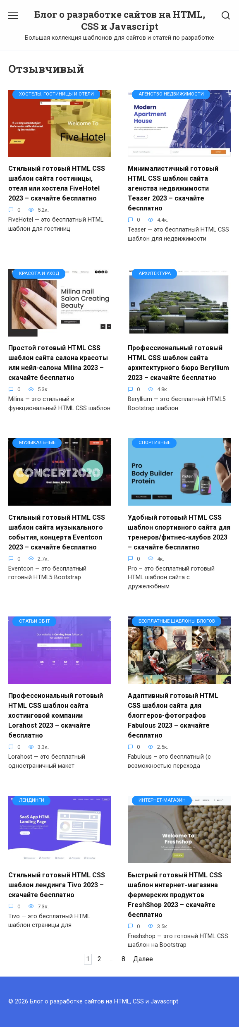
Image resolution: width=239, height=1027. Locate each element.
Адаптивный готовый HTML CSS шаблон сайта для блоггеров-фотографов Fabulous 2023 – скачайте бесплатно (173, 715)
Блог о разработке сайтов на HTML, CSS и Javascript (119, 20)
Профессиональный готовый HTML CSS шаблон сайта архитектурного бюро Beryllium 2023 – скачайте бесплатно (178, 363)
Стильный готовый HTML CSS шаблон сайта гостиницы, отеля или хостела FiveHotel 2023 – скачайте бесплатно (56, 183)
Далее (143, 959)
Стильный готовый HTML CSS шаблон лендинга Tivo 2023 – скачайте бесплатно (56, 884)
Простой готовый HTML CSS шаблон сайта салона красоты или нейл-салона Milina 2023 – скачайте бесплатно (58, 363)
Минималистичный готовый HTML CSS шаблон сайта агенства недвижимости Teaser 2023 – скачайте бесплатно (173, 188)
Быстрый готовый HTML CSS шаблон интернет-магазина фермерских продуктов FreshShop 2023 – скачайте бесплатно (175, 894)
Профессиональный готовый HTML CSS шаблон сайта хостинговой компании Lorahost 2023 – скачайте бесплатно (55, 715)
